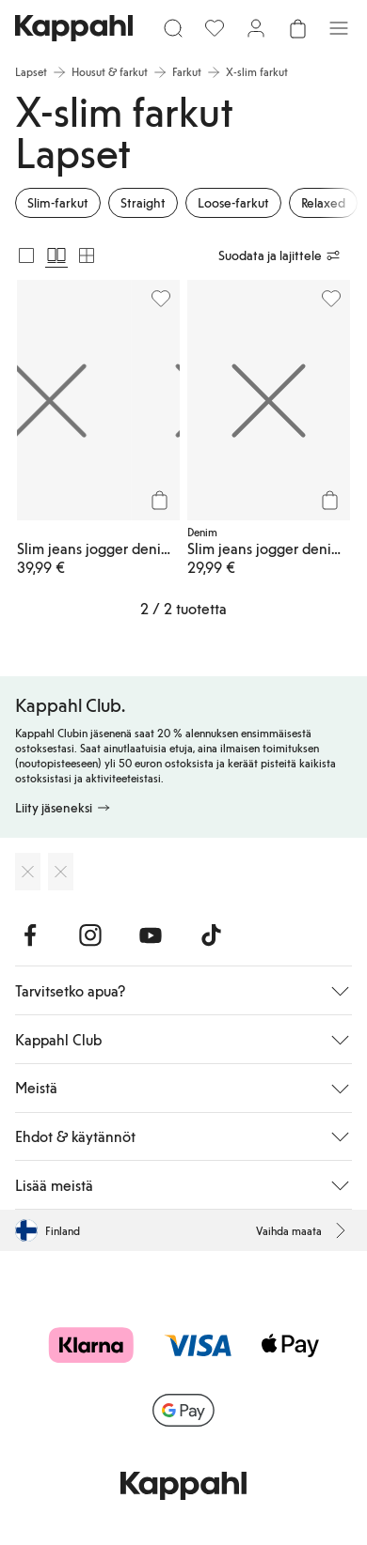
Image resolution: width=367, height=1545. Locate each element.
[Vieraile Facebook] (30, 935)
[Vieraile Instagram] (90, 935)
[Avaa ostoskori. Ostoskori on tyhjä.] (297, 28)
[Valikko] (338, 28)
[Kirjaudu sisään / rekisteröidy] (256, 28)
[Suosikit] (214, 28)
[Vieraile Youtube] (151, 935)
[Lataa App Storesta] (27, 871)
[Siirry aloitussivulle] (74, 28)
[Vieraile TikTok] (211, 935)
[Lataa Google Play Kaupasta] (60, 871)
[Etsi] (173, 28)
